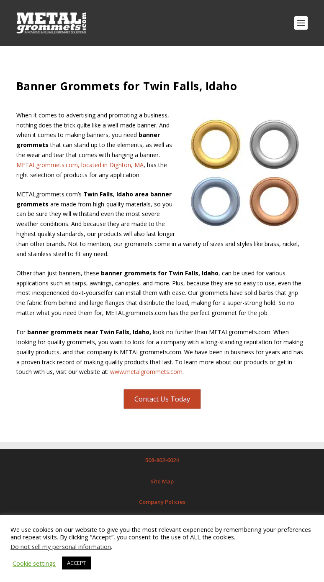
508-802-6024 (162, 460)
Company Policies (162, 502)
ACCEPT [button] (76, 563)
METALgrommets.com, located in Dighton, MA (80, 165)
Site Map (162, 481)
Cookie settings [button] (34, 563)
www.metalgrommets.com (146, 372)
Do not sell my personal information (60, 546)
